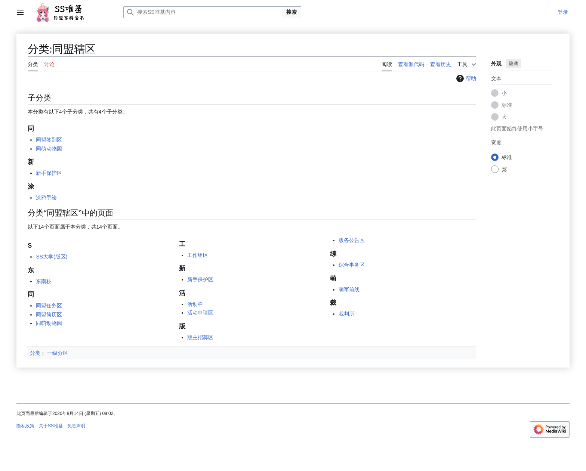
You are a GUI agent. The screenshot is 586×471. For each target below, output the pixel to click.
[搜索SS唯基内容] (202, 12)
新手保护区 (49, 173)
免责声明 (76, 425)
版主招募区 (200, 337)
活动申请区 (200, 313)
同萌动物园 (49, 149)
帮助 (465, 78)
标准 (507, 105)
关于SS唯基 (51, 425)
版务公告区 (352, 240)
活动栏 (195, 304)
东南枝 (44, 281)
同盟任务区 (49, 306)
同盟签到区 (49, 140)
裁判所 (346, 314)
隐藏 (513, 63)
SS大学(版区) (51, 257)
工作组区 (197, 255)
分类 (35, 353)
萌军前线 (349, 289)
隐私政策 (25, 425)
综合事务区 (352, 265)
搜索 (291, 12)
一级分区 (57, 353)
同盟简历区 (49, 314)
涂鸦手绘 (46, 198)
